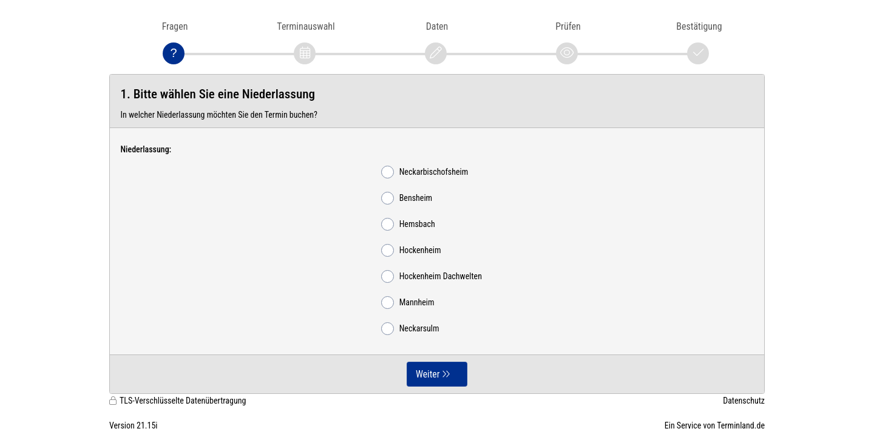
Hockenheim (411, 250)
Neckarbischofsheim (425, 172)
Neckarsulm (410, 328)
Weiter (427, 374)
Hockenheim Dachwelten (431, 276)
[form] (437, 234)
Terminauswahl (305, 26)
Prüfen (567, 26)
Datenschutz (744, 400)
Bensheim (406, 198)
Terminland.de (741, 425)
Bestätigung (699, 26)
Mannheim (408, 302)
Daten (437, 26)
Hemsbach (408, 224)
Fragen (175, 26)
